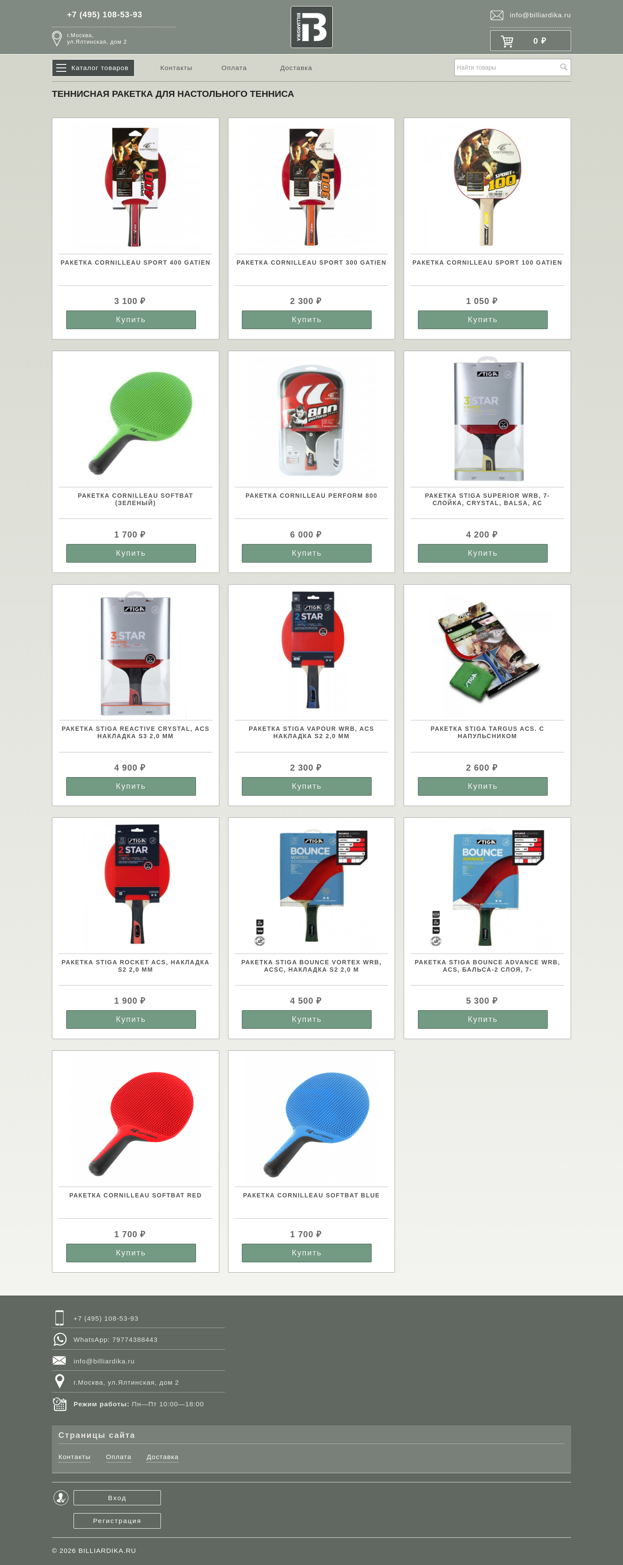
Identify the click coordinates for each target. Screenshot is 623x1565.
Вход (117, 1497)
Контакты (176, 67)
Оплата (234, 67)
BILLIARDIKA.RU (107, 1550)
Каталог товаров (100, 67)
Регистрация (117, 1520)
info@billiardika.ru (540, 15)
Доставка (296, 67)
